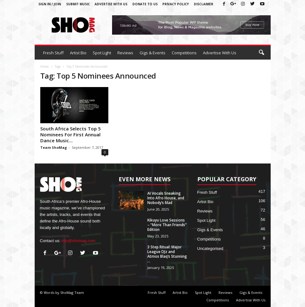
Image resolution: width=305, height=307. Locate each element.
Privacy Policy (175, 4)
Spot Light (102, 53)
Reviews (125, 53)
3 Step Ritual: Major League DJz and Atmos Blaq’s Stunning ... (167, 254)
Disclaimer (203, 4)
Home (44, 66)
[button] (261, 53)
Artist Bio (78, 53)
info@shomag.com (78, 240)
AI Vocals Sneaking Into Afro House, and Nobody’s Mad (165, 198)
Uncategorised (210, 248)
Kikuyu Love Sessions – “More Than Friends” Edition (167, 224)
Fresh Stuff (53, 53)
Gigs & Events (152, 53)
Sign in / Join (49, 4)
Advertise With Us (111, 4)
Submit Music (78, 4)
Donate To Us (145, 4)
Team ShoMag (53, 147)
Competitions (184, 53)
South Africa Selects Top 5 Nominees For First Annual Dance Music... (70, 134)
